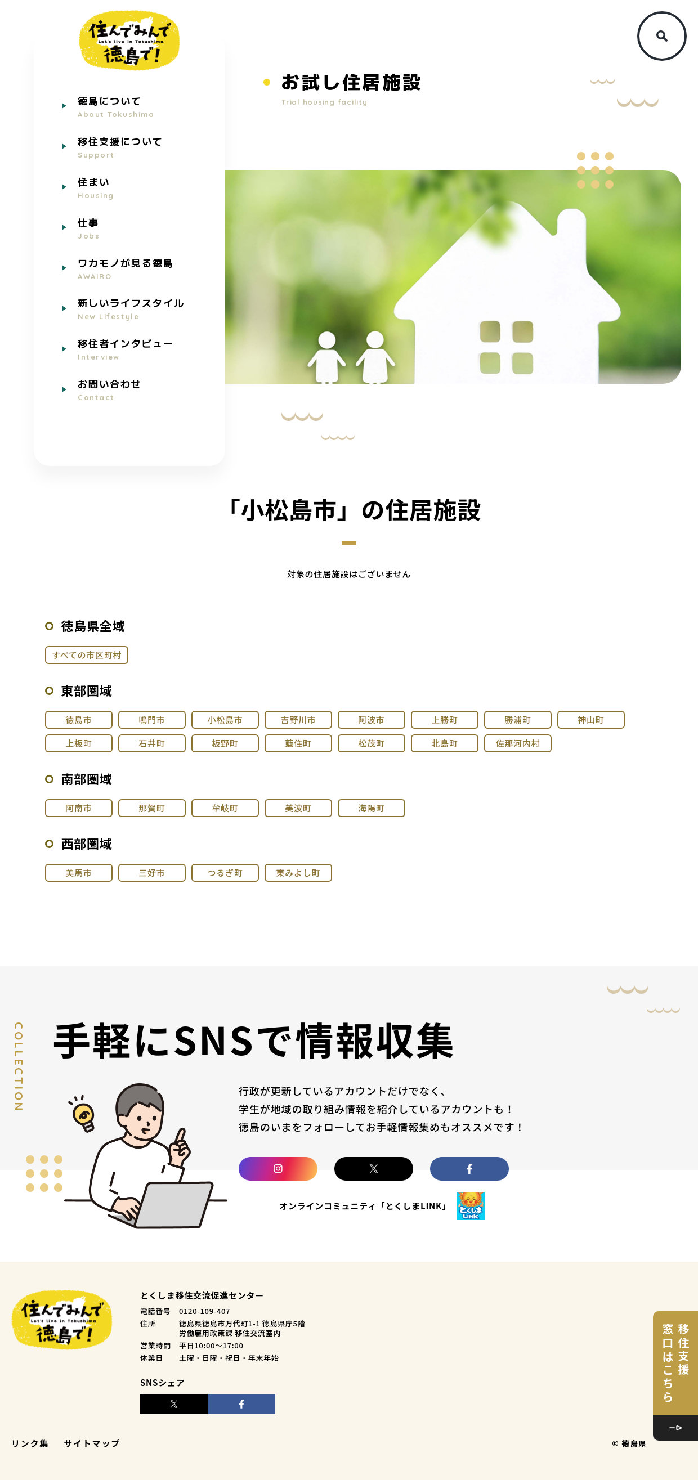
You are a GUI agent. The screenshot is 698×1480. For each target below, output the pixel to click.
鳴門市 (151, 719)
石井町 (151, 743)
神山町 (591, 719)
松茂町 (371, 743)
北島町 (444, 743)
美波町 (298, 808)
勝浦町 (517, 719)
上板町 (78, 743)
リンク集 (30, 1443)
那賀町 (151, 808)
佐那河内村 (518, 743)
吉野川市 (298, 719)
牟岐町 (225, 808)
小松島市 (225, 719)
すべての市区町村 (87, 655)
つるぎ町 (225, 872)
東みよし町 (298, 872)
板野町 (225, 743)
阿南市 (78, 808)
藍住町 (298, 743)
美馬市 (78, 872)
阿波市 (371, 719)
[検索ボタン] (662, 36)
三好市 (151, 872)
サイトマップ (92, 1443)
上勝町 (444, 719)
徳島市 (78, 719)
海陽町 (371, 808)
